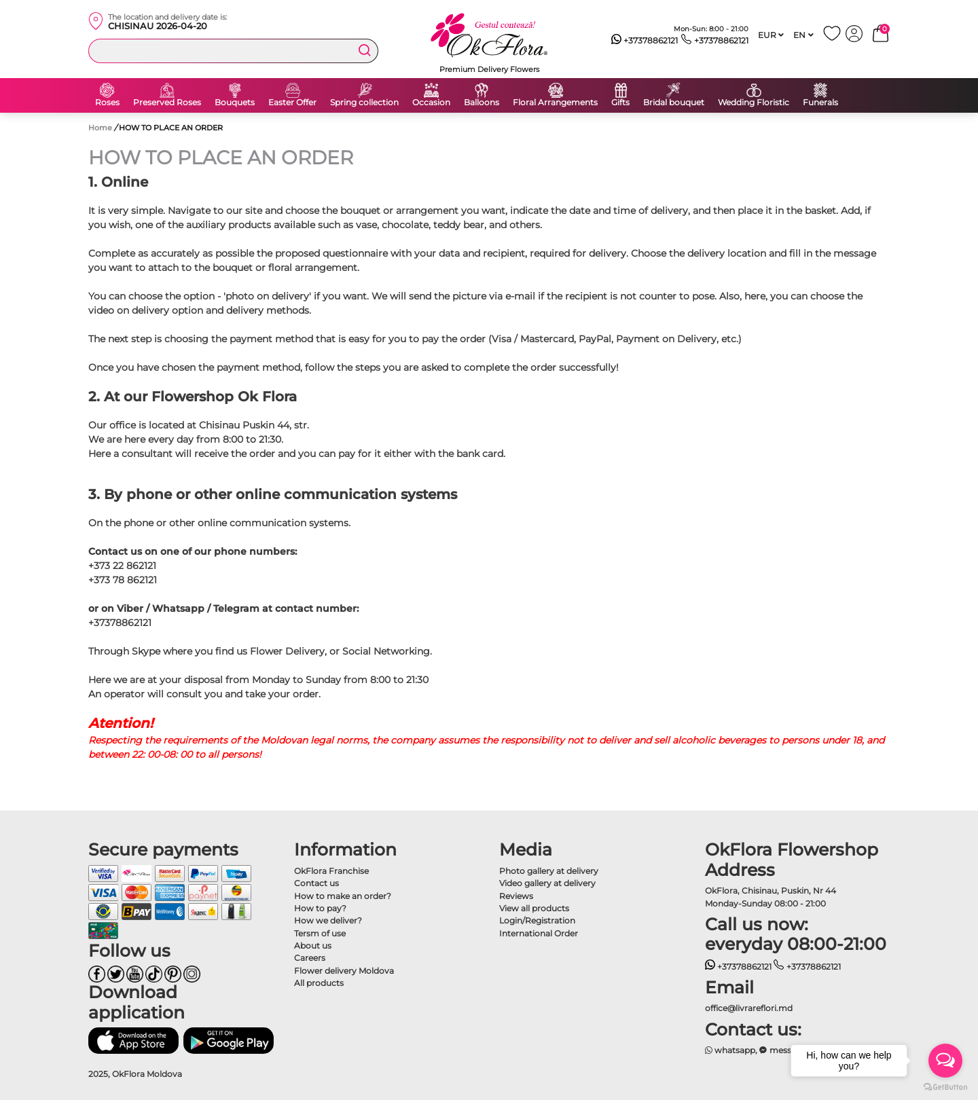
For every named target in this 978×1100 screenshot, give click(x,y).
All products (319, 983)
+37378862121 (644, 41)
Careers (309, 958)
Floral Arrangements (555, 102)
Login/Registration (537, 920)
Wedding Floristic (753, 102)
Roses (107, 102)
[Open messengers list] (945, 1061)
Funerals (820, 102)
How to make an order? (342, 896)
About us (312, 945)
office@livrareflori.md (749, 1008)
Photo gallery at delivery (548, 871)
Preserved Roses (167, 102)
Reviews (516, 896)
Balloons (481, 102)
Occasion (431, 102)
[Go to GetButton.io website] (945, 1086)
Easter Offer (292, 102)
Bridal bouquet (673, 102)
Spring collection (364, 102)
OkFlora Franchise (331, 871)
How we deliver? (328, 920)
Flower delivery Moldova (344, 971)
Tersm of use (320, 933)
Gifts (620, 102)
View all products (534, 908)
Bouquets (235, 102)
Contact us (316, 883)
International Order (538, 933)
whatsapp (730, 1050)
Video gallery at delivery (547, 883)
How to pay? (320, 908)
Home (100, 127)
